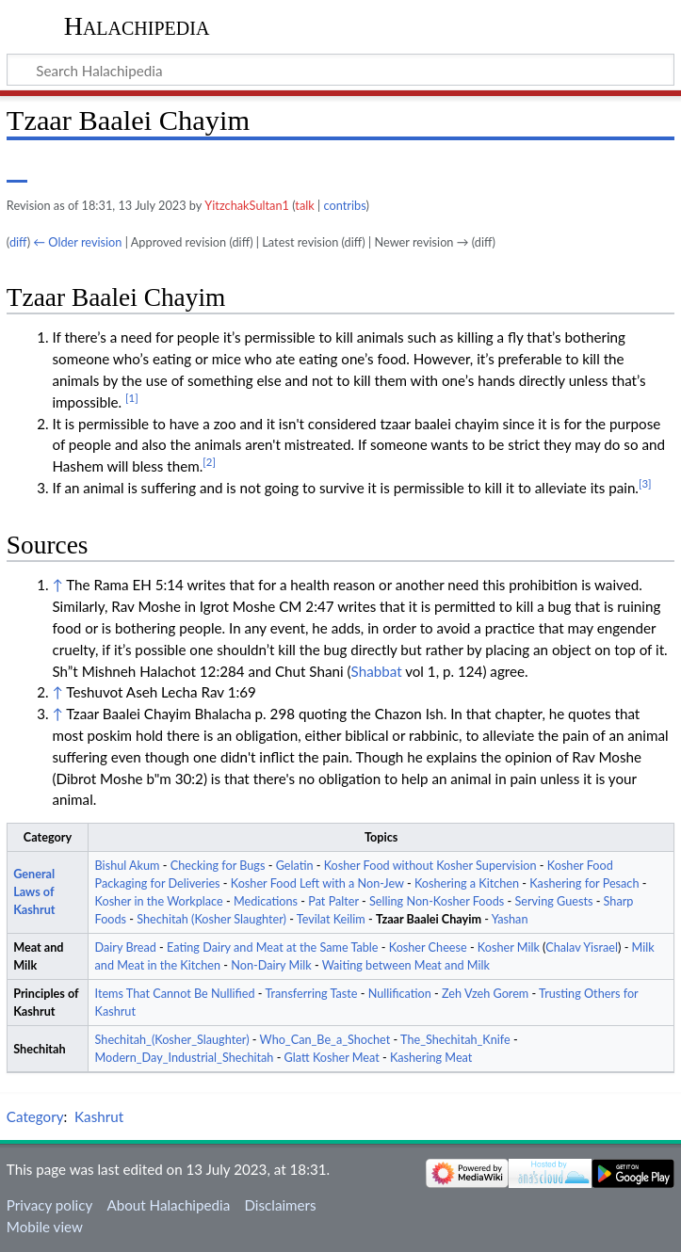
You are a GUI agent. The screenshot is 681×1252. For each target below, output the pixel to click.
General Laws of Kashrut (34, 892)
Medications (266, 901)
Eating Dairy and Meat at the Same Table (272, 947)
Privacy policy (49, 1204)
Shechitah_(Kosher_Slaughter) (172, 1040)
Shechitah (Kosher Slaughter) (211, 919)
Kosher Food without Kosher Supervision (430, 866)
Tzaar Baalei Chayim (428, 919)
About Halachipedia (168, 1204)
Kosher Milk (509, 947)
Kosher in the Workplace (159, 901)
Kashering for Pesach (584, 883)
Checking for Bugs (218, 866)
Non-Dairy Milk (271, 965)
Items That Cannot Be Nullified (175, 994)
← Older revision (77, 241)
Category (35, 1116)
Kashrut (98, 1116)
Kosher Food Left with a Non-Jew (317, 883)
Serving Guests (553, 901)
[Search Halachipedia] (340, 70)
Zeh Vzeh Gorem (485, 994)
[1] (131, 398)
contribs (345, 205)
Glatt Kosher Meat (332, 1058)
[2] (209, 462)
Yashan (510, 919)
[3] (645, 483)
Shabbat (376, 671)
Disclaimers (280, 1204)
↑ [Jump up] (57, 584)
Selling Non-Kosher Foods (436, 901)
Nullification (399, 994)
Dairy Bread (125, 947)
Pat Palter (333, 901)
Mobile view (45, 1226)
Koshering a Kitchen (466, 883)
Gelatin (295, 866)
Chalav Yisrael (581, 947)
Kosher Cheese (428, 947)
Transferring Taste (311, 994)
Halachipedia (137, 25)
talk (304, 205)
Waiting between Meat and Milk (406, 965)
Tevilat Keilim (331, 919)
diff (18, 241)
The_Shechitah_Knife (455, 1040)
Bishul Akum (127, 866)
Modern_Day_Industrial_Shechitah (184, 1058)
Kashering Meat (431, 1058)
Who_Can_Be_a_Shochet (325, 1040)
